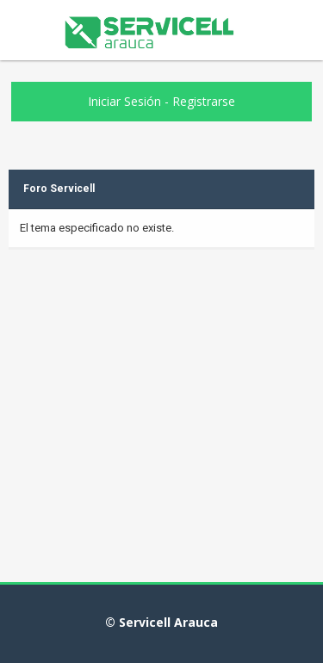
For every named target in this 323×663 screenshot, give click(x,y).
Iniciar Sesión (124, 101)
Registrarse (203, 101)
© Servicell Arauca (161, 622)
